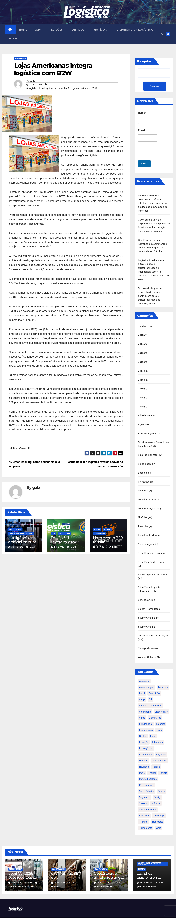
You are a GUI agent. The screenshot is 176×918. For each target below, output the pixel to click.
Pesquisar (145, 61)
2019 (141, 383)
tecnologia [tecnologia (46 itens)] (158, 805)
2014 (141, 339)
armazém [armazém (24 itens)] (163, 677)
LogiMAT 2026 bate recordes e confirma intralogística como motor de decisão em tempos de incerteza (153, 203)
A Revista (143, 409)
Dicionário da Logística (135, 29)
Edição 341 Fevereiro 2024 (63, 540)
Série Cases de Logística (152, 545)
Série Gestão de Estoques (152, 553)
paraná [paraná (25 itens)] (156, 756)
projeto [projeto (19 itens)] (152, 762)
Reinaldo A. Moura (148, 527)
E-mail (142, 130)
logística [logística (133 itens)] (161, 744)
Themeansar (113, 912)
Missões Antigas (147, 492)
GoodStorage (103, 876)
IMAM (30, 547)
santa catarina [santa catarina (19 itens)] (146, 781)
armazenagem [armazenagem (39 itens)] (146, 677)
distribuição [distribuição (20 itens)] (155, 707)
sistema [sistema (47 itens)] (143, 793)
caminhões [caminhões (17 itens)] (154, 683)
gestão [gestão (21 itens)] (142, 726)
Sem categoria (146, 536)
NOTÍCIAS (101, 29)
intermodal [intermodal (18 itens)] (157, 732)
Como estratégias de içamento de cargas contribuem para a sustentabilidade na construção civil (150, 292)
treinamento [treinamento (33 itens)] (145, 817)
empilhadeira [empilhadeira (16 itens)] (146, 714)
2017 (141, 366)
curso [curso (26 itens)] (142, 707)
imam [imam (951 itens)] (153, 726)
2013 (141, 331)
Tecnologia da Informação (21, 533)
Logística (143, 483)
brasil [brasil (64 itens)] (142, 683)
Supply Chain (20, 59)
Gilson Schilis (146, 876)
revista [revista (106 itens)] (163, 762)
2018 (141, 374)
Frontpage (144, 474)
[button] (162, 34)
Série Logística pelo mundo (153, 566)
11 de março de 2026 (151, 873)
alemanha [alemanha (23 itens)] (144, 671)
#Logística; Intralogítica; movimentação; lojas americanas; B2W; (61, 88)
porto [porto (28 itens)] (142, 762)
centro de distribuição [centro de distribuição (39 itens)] (150, 695)
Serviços (143, 591)
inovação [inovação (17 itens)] (144, 732)
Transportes (145, 638)
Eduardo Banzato (148, 448)
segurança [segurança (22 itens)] (144, 787)
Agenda (97, 529)
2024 (53, 533)
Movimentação (146, 501)
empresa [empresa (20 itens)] (160, 714)
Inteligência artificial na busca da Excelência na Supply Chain (23, 544)
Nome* (142, 112)
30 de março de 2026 (66, 873)
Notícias (107, 529)
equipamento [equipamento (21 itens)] (146, 720)
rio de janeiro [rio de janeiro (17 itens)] (146, 775)
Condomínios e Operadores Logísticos (149, 854)
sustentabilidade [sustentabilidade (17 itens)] (147, 799)
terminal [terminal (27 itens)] (143, 811)
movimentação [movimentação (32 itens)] (159, 750)
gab (32, 81)
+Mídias (142, 322)
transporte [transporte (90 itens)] (157, 811)
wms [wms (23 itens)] (158, 817)
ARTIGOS (78, 29)
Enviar (144, 163)
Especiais (143, 466)
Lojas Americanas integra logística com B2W (53, 69)
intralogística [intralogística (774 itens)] (146, 738)
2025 (141, 401)
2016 (141, 357)
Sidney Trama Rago (149, 599)
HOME (23, 29)
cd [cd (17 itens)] (150, 689)
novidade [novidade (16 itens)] (144, 756)
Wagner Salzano (147, 647)
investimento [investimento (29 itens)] (146, 744)
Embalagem (145, 457)
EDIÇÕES (57, 29)
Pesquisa (143, 518)
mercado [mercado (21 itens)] (143, 750)
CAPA (39, 29)
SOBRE (13, 38)
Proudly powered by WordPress (72, 912)
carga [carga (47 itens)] (142, 689)
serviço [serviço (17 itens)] (157, 787)
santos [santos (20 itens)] (161, 781)
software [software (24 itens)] (155, 793)
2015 (141, 348)
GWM (55, 876)
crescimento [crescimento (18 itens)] (161, 701)
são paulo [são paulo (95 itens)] (144, 805)
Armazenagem (146, 427)
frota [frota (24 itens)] (159, 720)
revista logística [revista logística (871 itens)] (148, 769)
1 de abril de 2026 (22, 873)
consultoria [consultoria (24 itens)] (145, 701)
